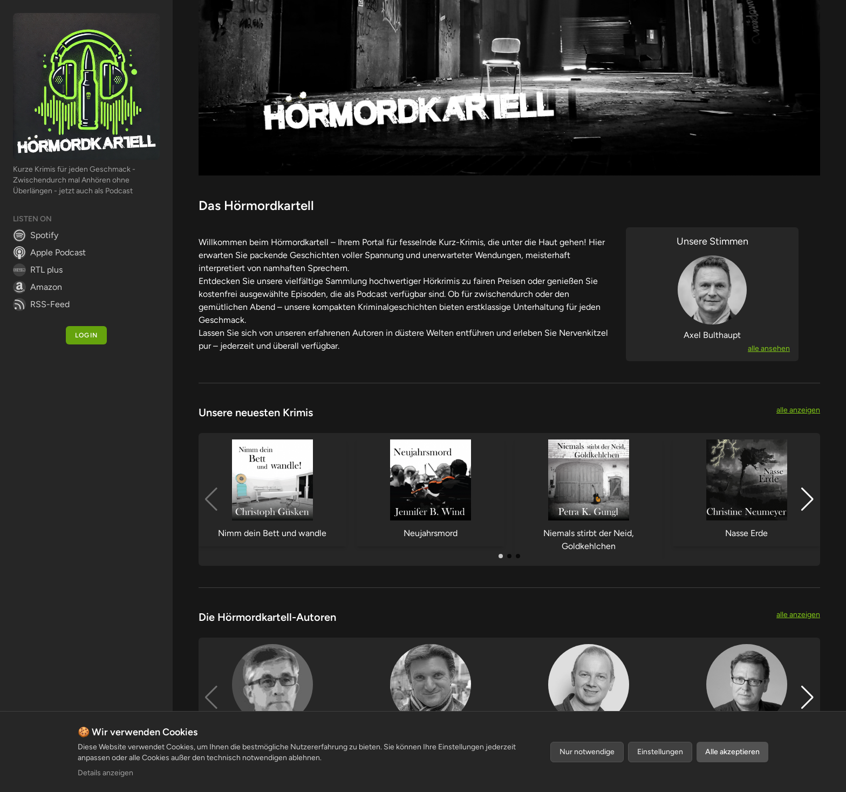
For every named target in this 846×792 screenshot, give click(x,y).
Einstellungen (660, 751)
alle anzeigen (798, 410)
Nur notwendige (587, 751)
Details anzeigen (105, 772)
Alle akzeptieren (732, 751)
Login (86, 335)
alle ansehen (769, 348)
